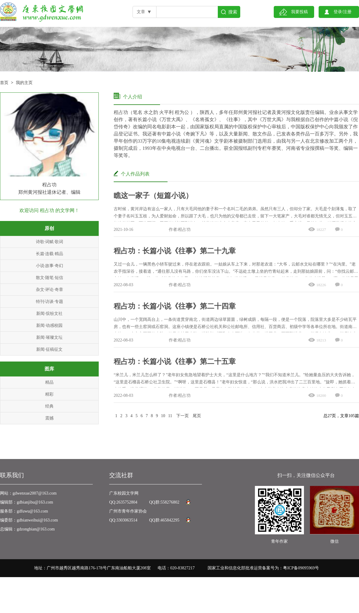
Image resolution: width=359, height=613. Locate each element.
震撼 (49, 418)
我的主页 (24, 82)
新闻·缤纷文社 (49, 313)
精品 (49, 382)
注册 (347, 12)
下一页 (182, 416)
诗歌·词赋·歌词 (49, 242)
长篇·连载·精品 (49, 253)
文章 (141, 12)
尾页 (197, 416)
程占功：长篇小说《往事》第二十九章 (175, 251)
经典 (49, 406)
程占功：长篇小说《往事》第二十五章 (175, 361)
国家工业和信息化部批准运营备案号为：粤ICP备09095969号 (263, 568)
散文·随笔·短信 (49, 277)
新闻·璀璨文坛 (49, 337)
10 (163, 416)
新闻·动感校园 (49, 325)
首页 (4, 82)
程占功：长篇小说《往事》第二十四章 (175, 306)
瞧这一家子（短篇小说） (153, 195)
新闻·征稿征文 (49, 349)
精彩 (49, 394)
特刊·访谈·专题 (49, 301)
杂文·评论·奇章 (49, 289)
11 (170, 416)
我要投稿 (299, 12)
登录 (338, 12)
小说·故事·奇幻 (49, 265)
